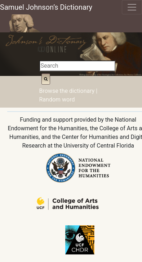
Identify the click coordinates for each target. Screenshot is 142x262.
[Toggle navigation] (132, 7)
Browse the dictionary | (68, 90)
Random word (57, 99)
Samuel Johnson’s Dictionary (46, 7)
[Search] (77, 65)
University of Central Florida (98, 145)
